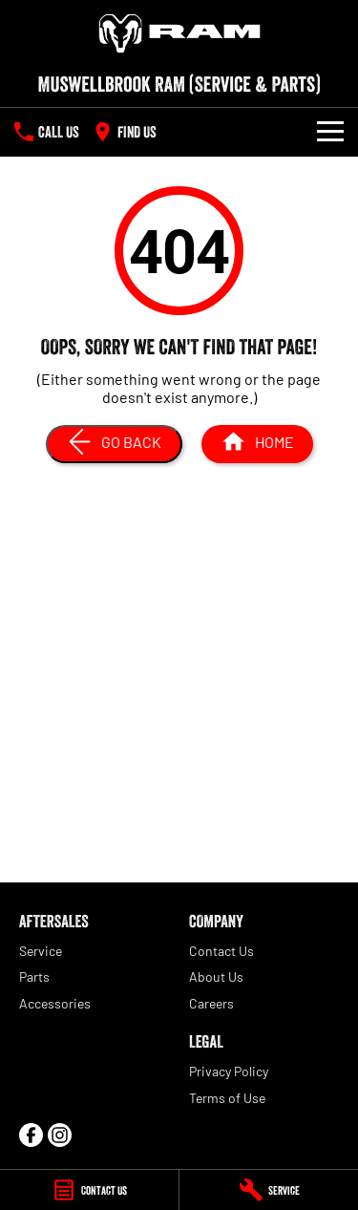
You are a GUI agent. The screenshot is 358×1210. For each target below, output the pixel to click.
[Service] (268, 1190)
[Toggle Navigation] (330, 132)
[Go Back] (114, 444)
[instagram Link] (60, 1135)
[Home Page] (179, 33)
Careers (211, 1003)
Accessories (55, 1003)
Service (40, 951)
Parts (34, 976)
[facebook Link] (31, 1135)
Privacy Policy (228, 1071)
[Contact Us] (89, 1190)
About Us (216, 976)
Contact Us (221, 951)
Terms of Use (227, 1098)
